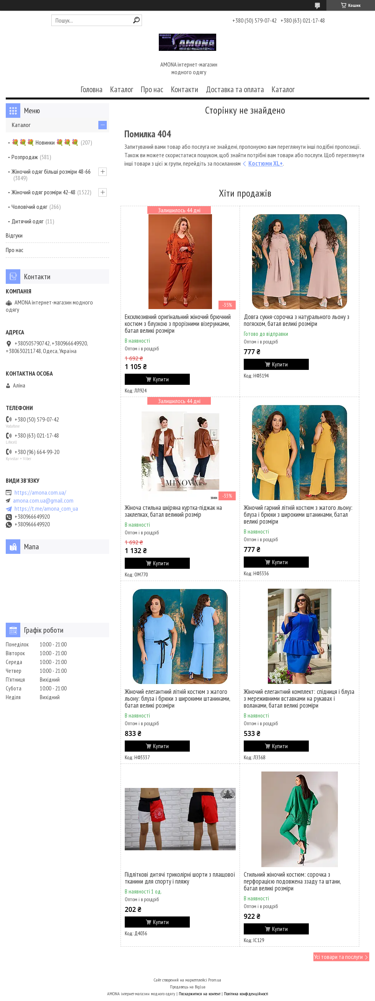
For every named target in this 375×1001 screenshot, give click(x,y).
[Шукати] (136, 20)
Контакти (184, 89)
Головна (92, 89)
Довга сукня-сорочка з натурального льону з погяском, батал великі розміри (296, 320)
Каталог (121, 89)
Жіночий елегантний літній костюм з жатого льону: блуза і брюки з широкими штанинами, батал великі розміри (177, 698)
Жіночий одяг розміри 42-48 (43, 192)
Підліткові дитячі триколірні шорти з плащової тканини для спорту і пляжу (180, 878)
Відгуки (14, 235)
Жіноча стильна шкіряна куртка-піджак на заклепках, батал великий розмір (173, 511)
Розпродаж (24, 157)
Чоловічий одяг (29, 206)
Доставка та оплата (235, 89)
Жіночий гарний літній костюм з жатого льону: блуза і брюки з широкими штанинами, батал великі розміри (298, 514)
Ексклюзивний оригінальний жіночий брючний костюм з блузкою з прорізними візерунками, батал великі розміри (178, 323)
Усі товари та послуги (338, 956)
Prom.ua (214, 980)
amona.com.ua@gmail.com (43, 500)
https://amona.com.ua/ (40, 492)
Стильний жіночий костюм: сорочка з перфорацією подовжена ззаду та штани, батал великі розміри (292, 881)
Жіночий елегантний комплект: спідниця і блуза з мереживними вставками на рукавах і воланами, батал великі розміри (299, 698)
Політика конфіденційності (246, 993)
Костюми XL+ (265, 163)
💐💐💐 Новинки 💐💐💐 (45, 142)
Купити (161, 379)
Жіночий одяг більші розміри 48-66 (51, 171)
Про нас (152, 89)
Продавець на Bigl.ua (187, 987)
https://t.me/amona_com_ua (46, 508)
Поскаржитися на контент (199, 993)
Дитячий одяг (27, 221)
